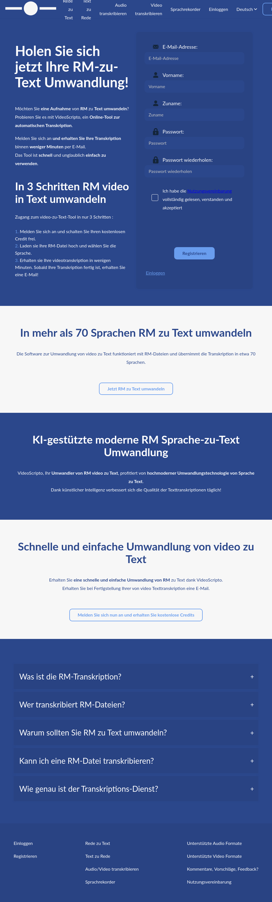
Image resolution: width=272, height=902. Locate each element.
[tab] (136, 676)
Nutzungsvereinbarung (209, 190)
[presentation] (187, 229)
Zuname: (172, 103)
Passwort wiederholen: (188, 160)
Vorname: (173, 75)
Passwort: (173, 131)
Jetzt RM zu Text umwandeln (135, 388)
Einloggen (155, 272)
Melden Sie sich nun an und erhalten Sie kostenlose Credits (136, 614)
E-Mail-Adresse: (180, 47)
